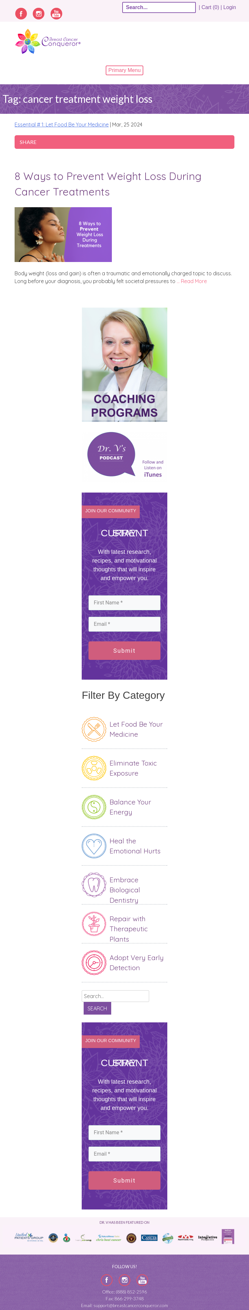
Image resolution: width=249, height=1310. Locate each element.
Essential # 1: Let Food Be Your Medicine (62, 124)
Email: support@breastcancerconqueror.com (124, 1305)
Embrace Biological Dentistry (125, 889)
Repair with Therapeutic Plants (129, 928)
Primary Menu (124, 70)
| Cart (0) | (210, 7)
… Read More (192, 281)
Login (229, 7)
